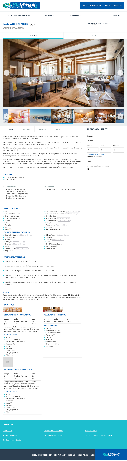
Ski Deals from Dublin (12, 440)
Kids (58, 129)
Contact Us (7, 430)
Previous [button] (7, 73)
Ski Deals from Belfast (53, 435)
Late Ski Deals (75, 16)
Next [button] (120, 73)
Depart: (90, 136)
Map (94, 36)
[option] (63, 73)
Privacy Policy (91, 430)
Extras (42, 129)
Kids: (102, 145)
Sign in (116, 16)
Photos (33, 36)
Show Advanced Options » (96, 154)
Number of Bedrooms (95, 156)
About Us (49, 16)
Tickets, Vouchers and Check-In (98, 435)
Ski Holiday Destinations (18, 16)
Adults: (89, 145)
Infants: (116, 145)
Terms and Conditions (53, 430)
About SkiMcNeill (10, 435)
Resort (26, 129)
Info (11, 129)
